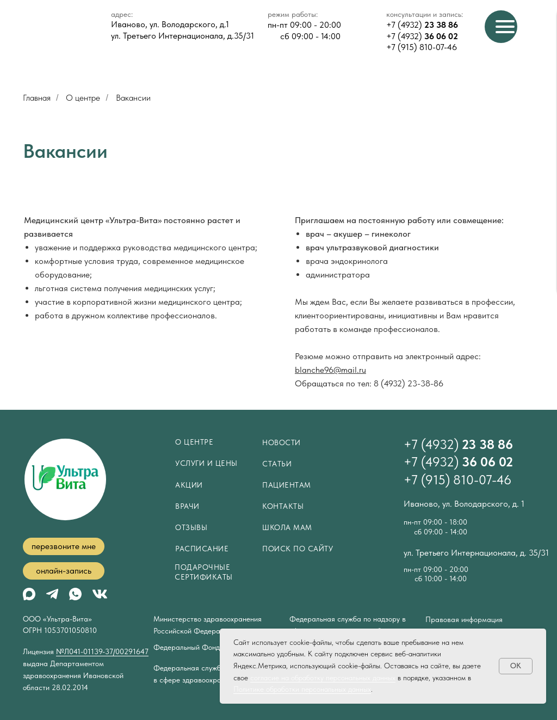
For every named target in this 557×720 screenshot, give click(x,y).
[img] (99, 594)
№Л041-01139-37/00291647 (102, 651)
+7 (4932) (422, 25)
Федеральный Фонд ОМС (196, 647)
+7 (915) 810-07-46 (421, 47)
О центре (83, 98)
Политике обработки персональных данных (302, 689)
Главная (37, 98)
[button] (63, 546)
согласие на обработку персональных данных (322, 677)
